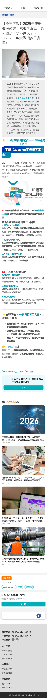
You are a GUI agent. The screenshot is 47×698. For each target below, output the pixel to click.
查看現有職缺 (7, 650)
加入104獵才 (7, 687)
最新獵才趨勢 (7, 673)
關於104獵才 (7, 683)
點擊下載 (13, 346)
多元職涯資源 (7, 658)
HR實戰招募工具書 (25, 98)
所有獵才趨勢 (8, 14)
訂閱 (23, 603)
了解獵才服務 (7, 669)
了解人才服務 (7, 654)
